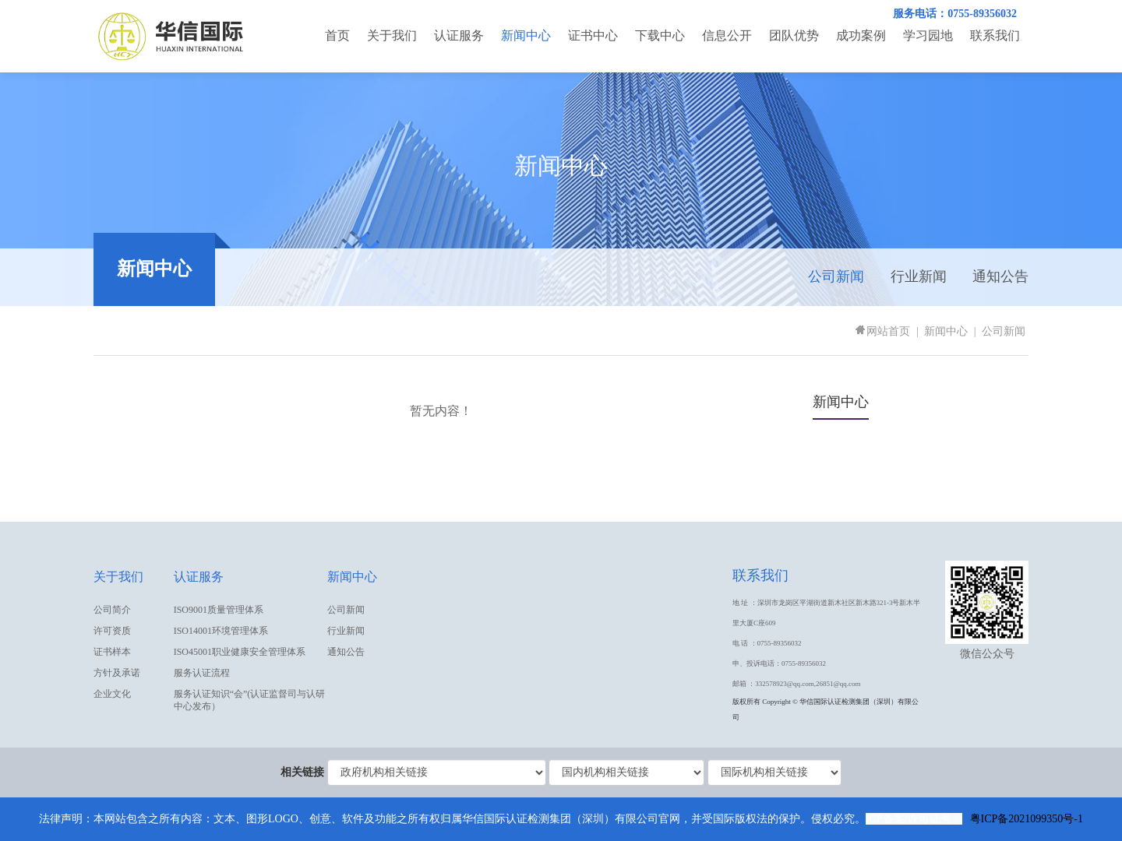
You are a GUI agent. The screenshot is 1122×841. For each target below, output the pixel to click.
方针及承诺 (117, 672)
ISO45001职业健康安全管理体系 (239, 651)
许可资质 (112, 630)
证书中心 (593, 35)
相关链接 (302, 772)
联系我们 (995, 35)
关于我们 (392, 35)
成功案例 (861, 35)
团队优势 (794, 35)
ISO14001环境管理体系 (221, 630)
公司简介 (112, 609)
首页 (337, 35)
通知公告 (1000, 276)
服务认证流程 (202, 672)
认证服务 (459, 35)
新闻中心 (526, 35)
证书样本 (112, 651)
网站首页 (882, 331)
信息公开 (727, 35)
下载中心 (660, 35)
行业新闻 (919, 276)
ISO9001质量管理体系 (218, 609)
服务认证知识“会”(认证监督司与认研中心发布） (250, 700)
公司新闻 (836, 276)
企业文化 (112, 693)
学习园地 (928, 35)
